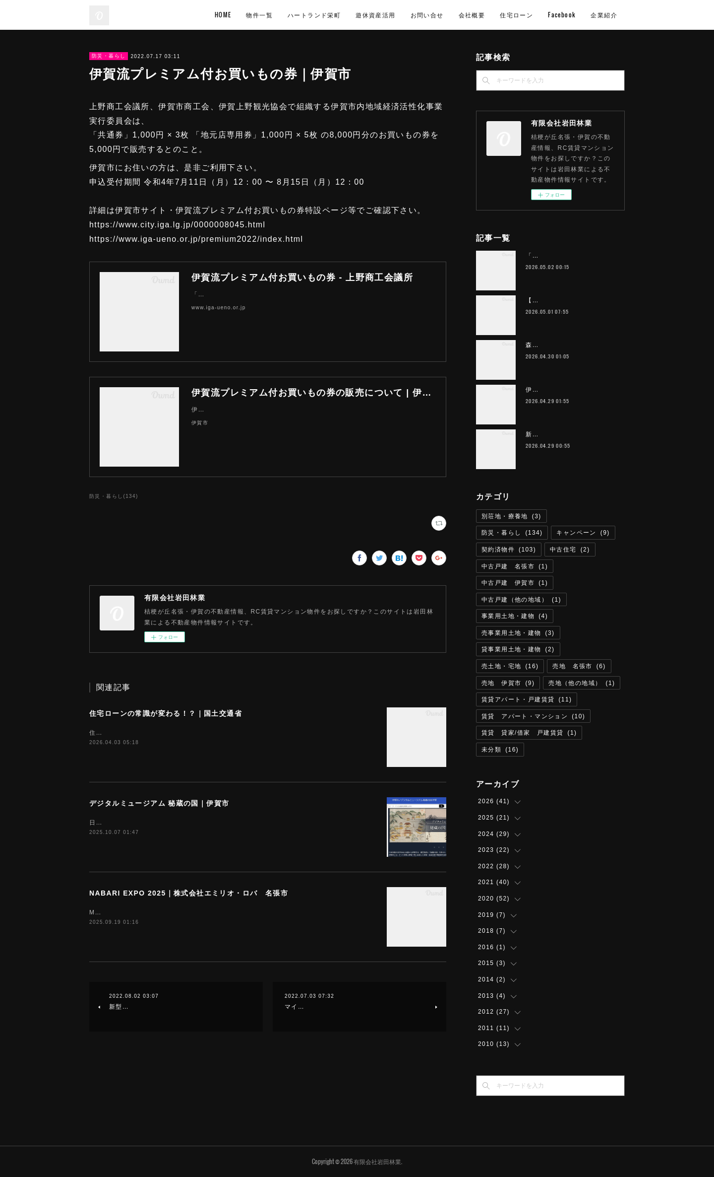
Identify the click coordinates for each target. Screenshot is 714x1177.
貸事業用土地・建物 (518, 649)
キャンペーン (582, 532)
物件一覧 (259, 14)
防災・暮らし (108, 56)
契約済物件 (508, 549)
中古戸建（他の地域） (521, 599)
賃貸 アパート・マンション (533, 716)
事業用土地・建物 (514, 616)
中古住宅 (570, 549)
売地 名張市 (578, 666)
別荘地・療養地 (511, 516)
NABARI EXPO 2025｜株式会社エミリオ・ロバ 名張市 (188, 893)
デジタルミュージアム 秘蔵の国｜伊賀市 (159, 803)
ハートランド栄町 (314, 14)
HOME (223, 14)
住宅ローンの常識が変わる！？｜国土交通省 (165, 713)
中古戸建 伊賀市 (514, 582)
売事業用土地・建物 (518, 632)
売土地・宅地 (509, 666)
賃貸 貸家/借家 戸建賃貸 (529, 732)
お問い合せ (427, 14)
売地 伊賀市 (508, 683)
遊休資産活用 (375, 14)
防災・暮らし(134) (113, 496)
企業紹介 (604, 14)
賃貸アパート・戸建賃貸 (526, 699)
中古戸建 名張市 (514, 566)
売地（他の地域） (581, 683)
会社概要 (472, 14)
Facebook (562, 14)
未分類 (500, 749)
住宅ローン (516, 14)
